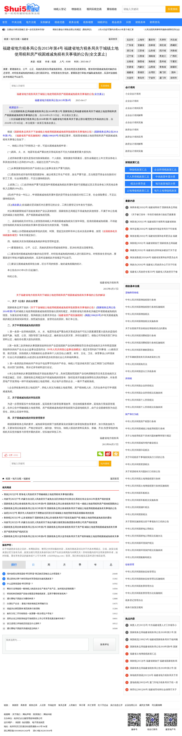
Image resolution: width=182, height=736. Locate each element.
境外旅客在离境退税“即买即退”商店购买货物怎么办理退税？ (34, 574)
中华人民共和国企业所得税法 (139, 385)
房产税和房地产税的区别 (16, 532)
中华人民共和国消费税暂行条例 (140, 335)
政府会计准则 (131, 129)
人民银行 (73, 705)
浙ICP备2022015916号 (42, 730)
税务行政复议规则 (134, 607)
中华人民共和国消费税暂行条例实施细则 (145, 343)
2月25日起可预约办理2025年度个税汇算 (116, 29)
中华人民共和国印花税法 (137, 450)
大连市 (130, 78)
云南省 (130, 61)
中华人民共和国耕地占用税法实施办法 (143, 536)
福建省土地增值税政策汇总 (143, 654)
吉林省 (152, 45)
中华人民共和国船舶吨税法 (138, 557)
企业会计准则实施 (134, 122)
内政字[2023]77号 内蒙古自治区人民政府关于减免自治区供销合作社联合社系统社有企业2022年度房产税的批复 (57, 499)
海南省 (152, 61)
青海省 (162, 67)
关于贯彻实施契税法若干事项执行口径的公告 (147, 521)
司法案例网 (157, 705)
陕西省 (141, 61)
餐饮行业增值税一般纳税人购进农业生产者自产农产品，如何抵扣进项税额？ (41, 588)
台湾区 (152, 72)
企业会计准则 (131, 101)
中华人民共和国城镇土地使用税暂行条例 (145, 428)
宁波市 (152, 78)
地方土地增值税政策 (165, 190)
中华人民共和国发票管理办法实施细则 (143, 593)
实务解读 (45, 22)
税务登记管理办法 (134, 600)
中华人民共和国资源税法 (137, 464)
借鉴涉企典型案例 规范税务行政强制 (23, 608)
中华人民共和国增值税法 (137, 314)
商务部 (24, 705)
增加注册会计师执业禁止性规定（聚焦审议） (73, 29)
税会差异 (117, 22)
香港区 (141, 72)
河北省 (173, 40)
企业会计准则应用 (134, 108)
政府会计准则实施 (134, 151)
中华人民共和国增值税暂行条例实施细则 (145, 307)
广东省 (130, 45)
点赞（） (14, 455)
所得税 (128, 378)
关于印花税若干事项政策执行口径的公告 (145, 457)
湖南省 (152, 56)
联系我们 (37, 714)
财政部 (15, 705)
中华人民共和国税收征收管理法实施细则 (145, 579)
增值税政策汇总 (138, 169)
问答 (128, 22)
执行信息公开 (116, 705)
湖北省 (162, 45)
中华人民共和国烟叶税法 (137, 507)
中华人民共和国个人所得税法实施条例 (143, 407)
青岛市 (141, 78)
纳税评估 (102, 22)
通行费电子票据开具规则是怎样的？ (23, 628)
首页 (4, 22)
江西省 (141, 56)
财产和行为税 (131, 414)
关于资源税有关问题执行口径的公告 (142, 471)
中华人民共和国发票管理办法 (139, 586)
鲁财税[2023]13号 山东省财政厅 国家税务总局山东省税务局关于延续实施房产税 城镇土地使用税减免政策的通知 (58, 518)
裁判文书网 (144, 705)
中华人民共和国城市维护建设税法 (141, 443)
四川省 (162, 50)
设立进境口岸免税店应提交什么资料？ (24, 623)
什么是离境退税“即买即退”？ (20, 583)
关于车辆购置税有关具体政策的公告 (142, 357)
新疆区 (173, 67)
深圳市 (173, 78)
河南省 (173, 50)
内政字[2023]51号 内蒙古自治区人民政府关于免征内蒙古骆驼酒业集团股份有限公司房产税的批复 (50, 522)
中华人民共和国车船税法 (137, 493)
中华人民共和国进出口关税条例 (140, 371)
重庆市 (152, 40)
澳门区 (162, 72)
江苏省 (141, 50)
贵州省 (162, 61)
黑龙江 (162, 56)
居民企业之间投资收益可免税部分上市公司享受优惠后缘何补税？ (36, 618)
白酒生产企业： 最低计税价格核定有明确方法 (27, 603)
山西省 (152, 67)
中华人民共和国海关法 (136, 364)
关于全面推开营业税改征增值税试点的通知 (146, 328)
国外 (173, 72)
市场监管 (52, 705)
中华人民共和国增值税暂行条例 (140, 300)
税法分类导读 (138, 183)
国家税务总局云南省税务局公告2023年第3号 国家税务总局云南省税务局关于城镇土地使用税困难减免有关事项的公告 (60, 508)
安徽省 (141, 45)
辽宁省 (130, 56)
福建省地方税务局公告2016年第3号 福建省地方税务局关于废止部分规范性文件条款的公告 (62, 119)
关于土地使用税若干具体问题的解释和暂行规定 (148, 436)
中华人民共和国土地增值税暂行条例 (142, 478)
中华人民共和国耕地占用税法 (139, 529)
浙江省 (130, 50)
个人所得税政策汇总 (138, 176)
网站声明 (27, 714)
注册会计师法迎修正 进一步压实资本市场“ (26, 29)
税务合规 (74, 22)
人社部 (43, 705)
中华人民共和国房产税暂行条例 (140, 421)
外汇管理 (92, 705)
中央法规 (17, 22)
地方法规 (31, 22)
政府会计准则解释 (134, 144)
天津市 (162, 40)
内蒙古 (141, 67)
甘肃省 (130, 67)
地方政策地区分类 (165, 183)
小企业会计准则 (133, 94)
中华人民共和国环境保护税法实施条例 (143, 550)
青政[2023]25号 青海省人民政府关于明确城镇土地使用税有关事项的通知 (38, 494)
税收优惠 (60, 22)
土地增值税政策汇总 (138, 190)
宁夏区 (173, 61)
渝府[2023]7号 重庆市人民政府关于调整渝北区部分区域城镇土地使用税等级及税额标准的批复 (49, 513)
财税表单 (140, 22)
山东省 (152, 50)
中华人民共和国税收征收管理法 (140, 572)
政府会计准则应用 (134, 137)
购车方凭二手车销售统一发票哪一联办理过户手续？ (30, 613)
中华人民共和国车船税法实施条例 (141, 500)
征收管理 (129, 564)
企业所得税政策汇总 (165, 169)
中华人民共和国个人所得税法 (139, 400)
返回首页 (113, 39)
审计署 (82, 705)
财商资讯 (155, 22)
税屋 (6, 39)
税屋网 (7, 714)
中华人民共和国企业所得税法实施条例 (143, 393)
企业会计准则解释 (134, 115)
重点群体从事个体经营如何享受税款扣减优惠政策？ (30, 579)
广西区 (173, 56)
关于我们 (16, 714)
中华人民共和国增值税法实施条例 (141, 321)
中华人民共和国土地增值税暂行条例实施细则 (147, 486)
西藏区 (173, 45)
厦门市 (162, 78)
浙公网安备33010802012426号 (17, 730)
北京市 (130, 40)
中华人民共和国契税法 (136, 514)
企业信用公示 (131, 705)
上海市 (141, 40)
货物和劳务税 (131, 292)
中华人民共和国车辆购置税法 (139, 350)
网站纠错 (48, 714)
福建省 (25, 39)
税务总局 (33, 705)
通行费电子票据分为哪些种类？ (21, 598)
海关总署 (62, 705)
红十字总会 (103, 705)
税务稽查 (88, 22)
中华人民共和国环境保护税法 (139, 543)
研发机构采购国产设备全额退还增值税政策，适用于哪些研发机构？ (37, 593)
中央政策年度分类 (165, 176)
